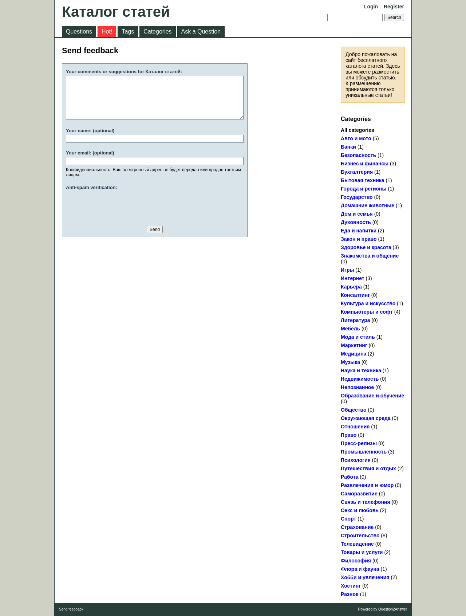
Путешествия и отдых (368, 468)
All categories (357, 130)
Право (348, 435)
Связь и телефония (365, 502)
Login (371, 6)
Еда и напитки (358, 231)
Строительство (360, 535)
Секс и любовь (360, 510)
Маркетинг (354, 345)
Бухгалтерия (357, 172)
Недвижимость (360, 379)
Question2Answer (392, 609)
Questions (79, 31)
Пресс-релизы (359, 443)
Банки (348, 147)
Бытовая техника (362, 180)
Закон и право (359, 239)
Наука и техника (361, 370)
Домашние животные (367, 205)
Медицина (353, 354)
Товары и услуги (362, 552)
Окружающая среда (366, 418)
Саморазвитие (359, 494)
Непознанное (357, 387)
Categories (157, 31)
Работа (349, 477)
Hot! (107, 31)
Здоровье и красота (366, 247)
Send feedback (71, 609)
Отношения (355, 426)
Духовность (356, 222)
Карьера (351, 287)
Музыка (350, 362)
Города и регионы (364, 189)
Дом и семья (357, 214)
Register (394, 6)
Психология (356, 460)
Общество (354, 410)
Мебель (350, 328)
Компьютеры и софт (367, 312)
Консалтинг (355, 295)
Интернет (352, 278)
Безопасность (358, 155)
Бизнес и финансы (364, 163)
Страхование (357, 527)
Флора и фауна (360, 569)
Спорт (348, 519)
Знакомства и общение (370, 256)
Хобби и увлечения (365, 577)
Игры (347, 270)
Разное (350, 594)
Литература (355, 320)
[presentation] (121, 206)
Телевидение (357, 544)
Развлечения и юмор (367, 485)
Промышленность (364, 452)
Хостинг (351, 586)
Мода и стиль (358, 337)
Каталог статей (116, 12)
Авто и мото (356, 138)
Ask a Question (201, 31)
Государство (357, 197)
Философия (356, 561)
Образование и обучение (372, 396)
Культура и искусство (368, 303)
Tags (128, 31)
